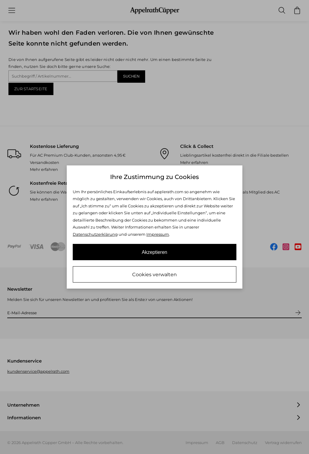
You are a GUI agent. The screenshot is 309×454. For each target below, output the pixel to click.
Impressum (157, 234)
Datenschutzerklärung (95, 234)
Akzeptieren (154, 252)
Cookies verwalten (154, 274)
